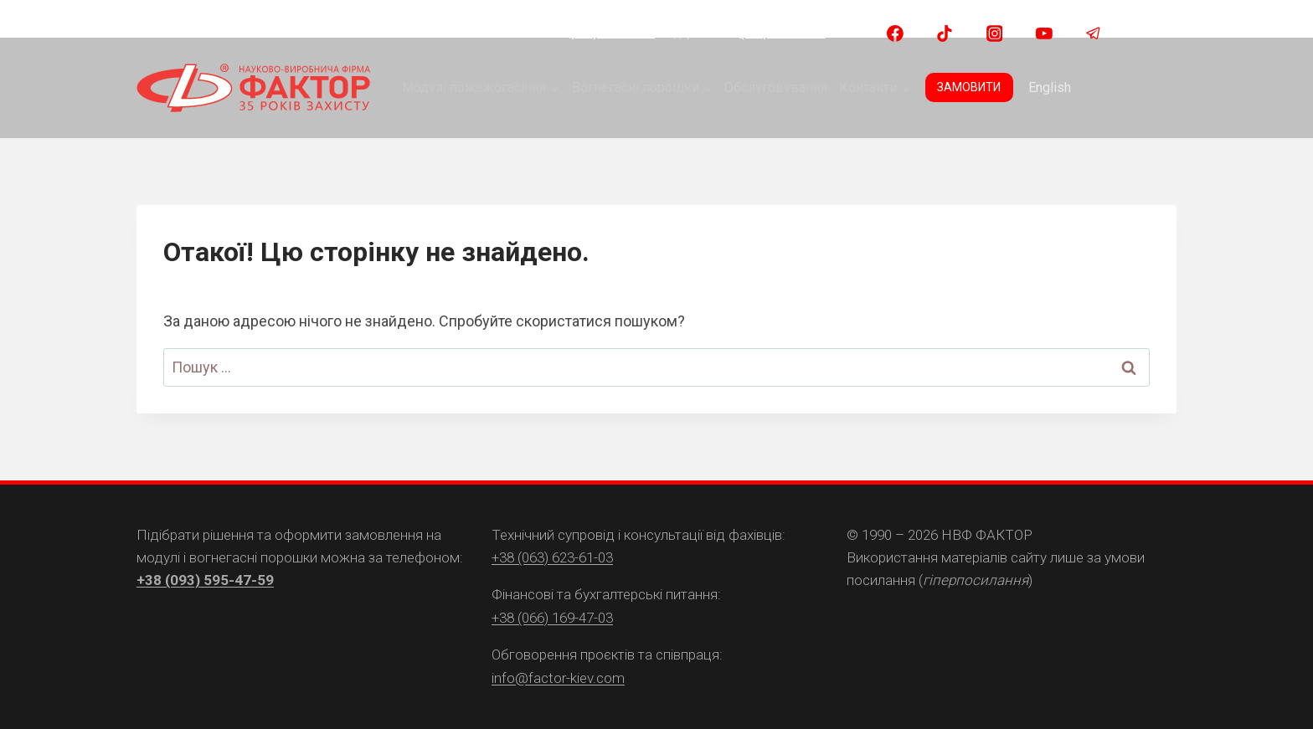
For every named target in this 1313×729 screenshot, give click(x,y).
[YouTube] (1044, 33)
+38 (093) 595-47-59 (205, 580)
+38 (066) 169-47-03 (552, 617)
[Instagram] (995, 33)
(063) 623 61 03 (782, 33)
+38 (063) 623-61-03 (552, 557)
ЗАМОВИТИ (969, 87)
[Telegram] (1093, 33)
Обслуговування (775, 87)
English (1049, 87)
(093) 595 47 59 (612, 33)
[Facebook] (895, 33)
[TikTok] (944, 33)
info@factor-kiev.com (558, 678)
